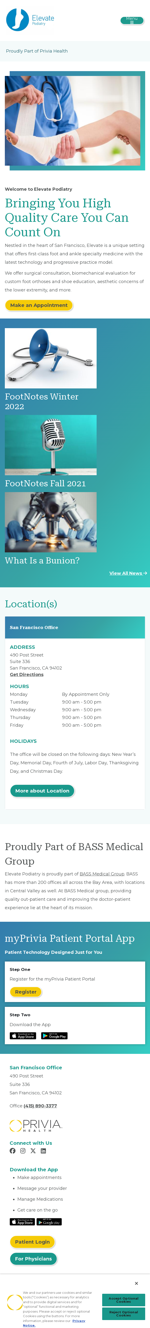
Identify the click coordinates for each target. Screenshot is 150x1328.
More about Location (42, 791)
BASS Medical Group (102, 874)
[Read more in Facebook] (13, 1151)
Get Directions (26, 674)
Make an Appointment (39, 305)
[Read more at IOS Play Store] (23, 1035)
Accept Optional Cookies (123, 1299)
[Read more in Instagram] (23, 1151)
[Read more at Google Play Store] (54, 1035)
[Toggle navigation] (132, 20)
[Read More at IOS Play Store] (22, 1221)
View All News (128, 573)
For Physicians (33, 1259)
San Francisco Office (34, 627)
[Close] (136, 1283)
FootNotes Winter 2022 (42, 401)
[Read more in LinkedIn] (44, 1151)
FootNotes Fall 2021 (45, 483)
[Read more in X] (33, 1151)
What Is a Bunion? (42, 561)
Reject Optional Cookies (123, 1313)
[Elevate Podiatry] (30, 20)
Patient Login (32, 1242)
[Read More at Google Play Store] (49, 1221)
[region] (75, 1301)
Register (25, 992)
